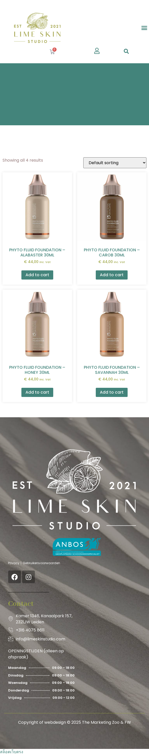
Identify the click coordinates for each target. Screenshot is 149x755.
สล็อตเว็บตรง (11, 752)
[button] (144, 28)
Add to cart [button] (37, 275)
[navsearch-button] (126, 52)
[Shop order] (114, 162)
